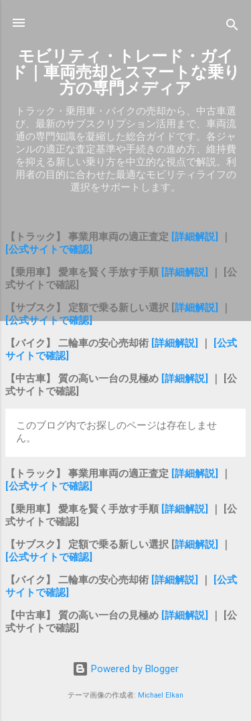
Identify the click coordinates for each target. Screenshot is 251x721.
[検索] (232, 27)
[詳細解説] (194, 237)
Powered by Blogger (125, 669)
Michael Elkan (160, 695)
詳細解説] (198, 308)
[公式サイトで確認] (48, 249)
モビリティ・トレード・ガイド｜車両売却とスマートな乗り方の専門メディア (125, 72)
